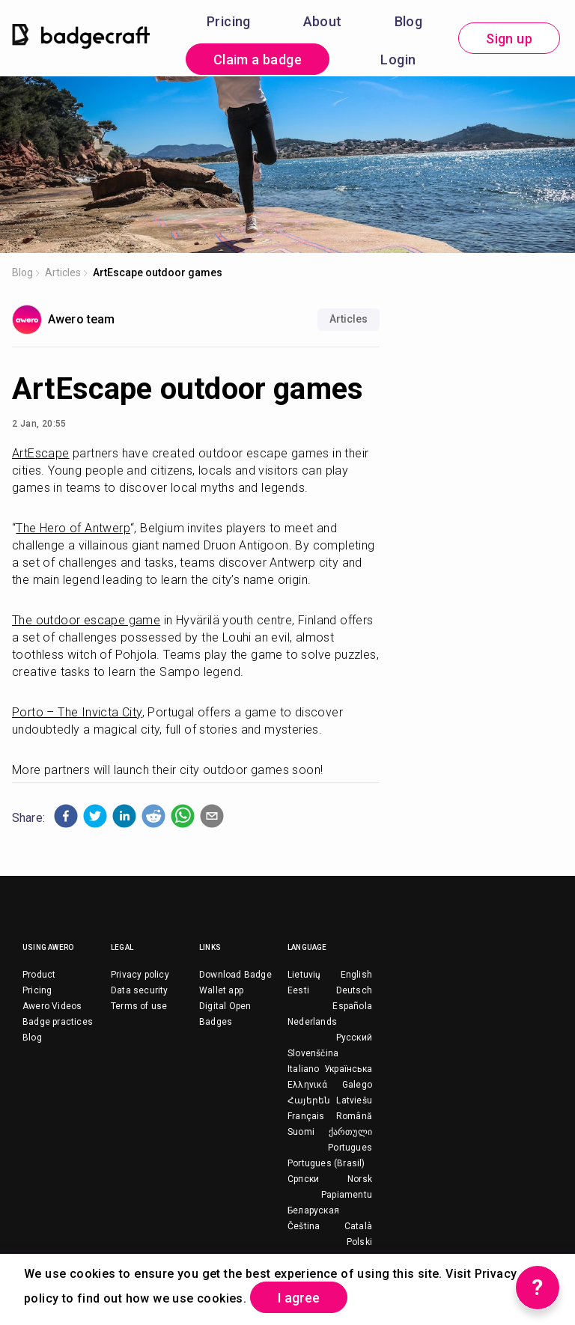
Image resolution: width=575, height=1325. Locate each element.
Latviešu (354, 1100)
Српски (303, 1179)
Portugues (350, 1147)
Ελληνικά (308, 1084)
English (356, 974)
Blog (409, 21)
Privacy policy (140, 974)
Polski (359, 1242)
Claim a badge (257, 59)
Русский (354, 1037)
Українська (348, 1069)
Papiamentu (346, 1195)
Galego (357, 1084)
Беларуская (313, 1210)
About (322, 21)
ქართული (350, 1132)
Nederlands (312, 1022)
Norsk (359, 1179)
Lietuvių (304, 974)
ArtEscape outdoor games (157, 272)
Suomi (301, 1132)
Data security (139, 990)
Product (38, 974)
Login (398, 59)
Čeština (304, 1226)
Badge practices (57, 1022)
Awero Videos (52, 1006)
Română (354, 1116)
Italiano (304, 1069)
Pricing (229, 21)
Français (306, 1116)
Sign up (509, 38)
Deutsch (354, 990)
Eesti (298, 990)
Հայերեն (309, 1100)
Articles (63, 272)
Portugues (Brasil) (326, 1163)
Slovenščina (313, 1053)
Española (352, 1006)
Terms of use (139, 1006)
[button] (66, 816)
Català (358, 1226)
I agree (299, 1298)
